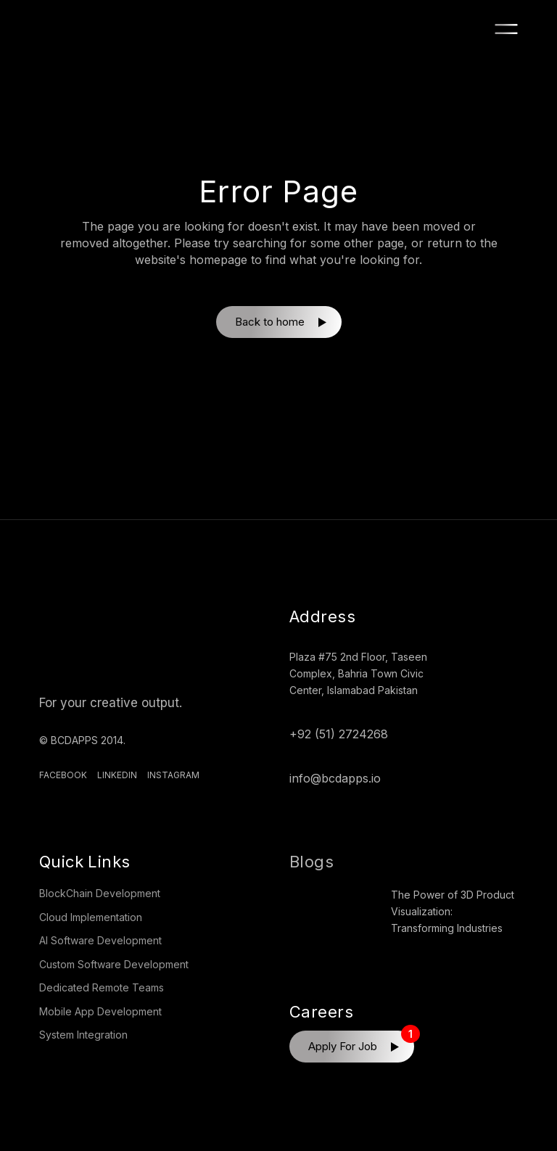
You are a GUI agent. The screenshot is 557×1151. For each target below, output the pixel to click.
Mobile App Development (100, 1011)
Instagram (173, 775)
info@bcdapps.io (335, 778)
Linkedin (117, 775)
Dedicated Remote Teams (101, 987)
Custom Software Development (114, 964)
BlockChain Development (99, 893)
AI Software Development (100, 940)
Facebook (63, 775)
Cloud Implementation (90, 917)
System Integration (83, 1034)
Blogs (311, 861)
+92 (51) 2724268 (338, 734)
